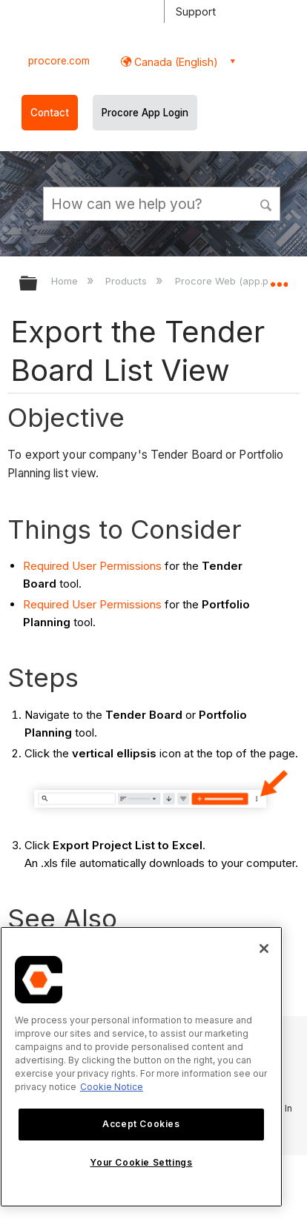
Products (127, 281)
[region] (141, 1066)
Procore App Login (145, 113)
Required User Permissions (92, 566)
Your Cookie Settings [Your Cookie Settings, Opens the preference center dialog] (141, 1162)
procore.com (59, 61)
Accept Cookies (140, 1123)
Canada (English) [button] (174, 62)
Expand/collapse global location (279, 278)
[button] (267, 203)
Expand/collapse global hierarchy (38, 284)
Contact (49, 113)
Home (66, 281)
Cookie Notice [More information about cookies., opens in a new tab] (111, 1086)
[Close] (264, 948)
